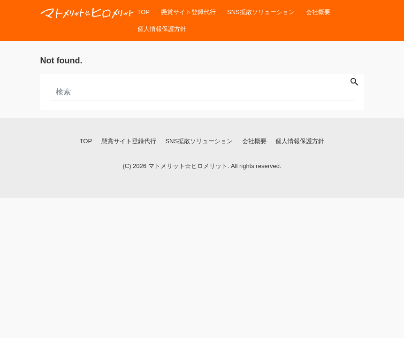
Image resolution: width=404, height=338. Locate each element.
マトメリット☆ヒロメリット (188, 165)
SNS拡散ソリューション (261, 11)
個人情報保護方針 (161, 28)
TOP (143, 11)
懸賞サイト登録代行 (188, 11)
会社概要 (318, 11)
